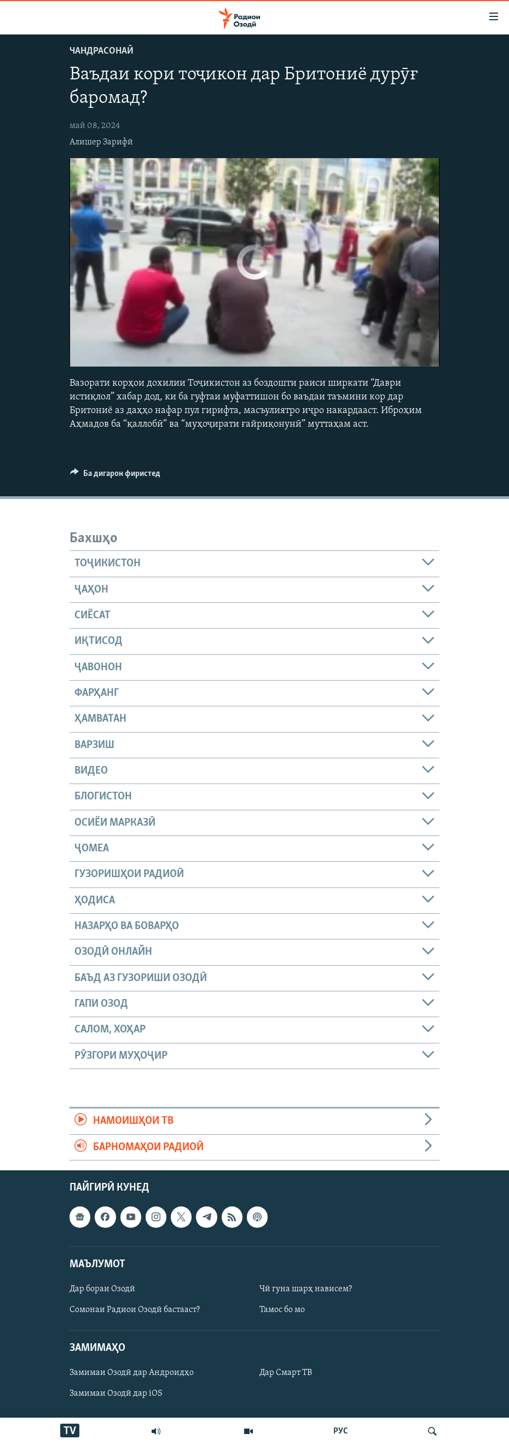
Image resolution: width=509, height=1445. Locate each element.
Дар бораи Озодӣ (102, 1289)
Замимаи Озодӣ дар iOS (116, 1393)
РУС (340, 1431)
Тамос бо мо (282, 1309)
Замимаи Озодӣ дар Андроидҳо (132, 1372)
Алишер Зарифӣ (101, 142)
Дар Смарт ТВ (285, 1372)
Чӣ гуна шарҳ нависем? (305, 1289)
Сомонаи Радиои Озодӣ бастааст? (135, 1309)
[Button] (115, 476)
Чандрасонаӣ (102, 51)
